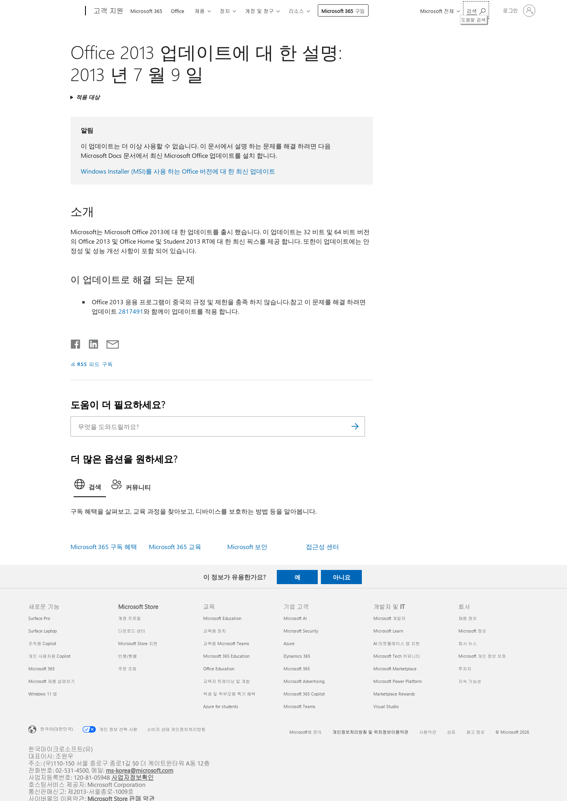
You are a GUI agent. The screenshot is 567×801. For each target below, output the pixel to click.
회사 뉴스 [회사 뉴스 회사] (467, 643)
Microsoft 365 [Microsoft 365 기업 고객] (297, 669)
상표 (451, 732)
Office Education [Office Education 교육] (218, 669)
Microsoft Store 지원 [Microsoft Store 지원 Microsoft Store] (138, 643)
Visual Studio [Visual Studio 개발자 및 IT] (385, 706)
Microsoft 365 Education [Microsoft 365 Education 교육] (226, 656)
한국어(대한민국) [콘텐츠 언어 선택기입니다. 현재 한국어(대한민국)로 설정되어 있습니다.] (56, 729)
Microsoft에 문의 (305, 732)
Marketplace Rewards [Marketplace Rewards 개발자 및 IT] (394, 694)
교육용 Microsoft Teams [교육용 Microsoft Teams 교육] (226, 643)
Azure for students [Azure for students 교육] (220, 706)
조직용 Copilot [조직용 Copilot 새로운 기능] (42, 643)
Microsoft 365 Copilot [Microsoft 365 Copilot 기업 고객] (304, 694)
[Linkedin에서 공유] (90, 342)
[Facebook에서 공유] (76, 342)
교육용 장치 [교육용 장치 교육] (214, 631)
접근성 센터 (322, 546)
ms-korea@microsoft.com (139, 770)
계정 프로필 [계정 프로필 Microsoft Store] (129, 618)
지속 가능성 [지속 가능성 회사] (469, 681)
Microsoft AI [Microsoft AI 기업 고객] (295, 618)
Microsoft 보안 (247, 546)
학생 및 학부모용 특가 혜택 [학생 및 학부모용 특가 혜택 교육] (229, 694)
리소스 (296, 10)
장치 (225, 10)
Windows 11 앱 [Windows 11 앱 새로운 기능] (42, 694)
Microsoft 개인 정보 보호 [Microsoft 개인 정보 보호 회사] (482, 656)
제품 (200, 10)
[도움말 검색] (476, 10)
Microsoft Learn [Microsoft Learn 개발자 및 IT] (388, 631)
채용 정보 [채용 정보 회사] (467, 618)
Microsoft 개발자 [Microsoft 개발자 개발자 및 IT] (389, 618)
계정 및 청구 (259, 10)
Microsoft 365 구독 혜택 (103, 546)
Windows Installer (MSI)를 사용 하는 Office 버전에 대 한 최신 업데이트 (178, 171)
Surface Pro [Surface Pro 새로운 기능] (39, 618)
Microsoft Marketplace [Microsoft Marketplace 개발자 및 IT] (395, 669)
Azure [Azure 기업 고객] (289, 643)
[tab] (90, 486)
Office (177, 10)
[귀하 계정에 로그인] (518, 10)
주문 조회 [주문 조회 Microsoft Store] (127, 669)
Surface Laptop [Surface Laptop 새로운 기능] (42, 631)
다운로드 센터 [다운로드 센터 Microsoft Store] (131, 631)
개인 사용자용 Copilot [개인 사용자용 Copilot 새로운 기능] (49, 656)
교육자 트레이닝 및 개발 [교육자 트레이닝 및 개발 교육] (226, 681)
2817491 (131, 311)
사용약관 (427, 732)
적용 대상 (88, 97)
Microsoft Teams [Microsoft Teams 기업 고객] (299, 706)
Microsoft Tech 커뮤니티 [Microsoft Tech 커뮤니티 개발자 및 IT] (396, 656)
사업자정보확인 (132, 777)
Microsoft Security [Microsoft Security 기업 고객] (301, 631)
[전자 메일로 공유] (109, 342)
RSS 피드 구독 (95, 364)
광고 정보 (475, 732)
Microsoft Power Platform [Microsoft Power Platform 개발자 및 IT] (397, 681)
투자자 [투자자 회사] (464, 669)
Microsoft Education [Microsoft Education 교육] (222, 618)
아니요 (341, 577)
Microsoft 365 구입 (343, 10)
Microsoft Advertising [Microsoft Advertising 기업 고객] (304, 681)
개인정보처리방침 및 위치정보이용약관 (370, 732)
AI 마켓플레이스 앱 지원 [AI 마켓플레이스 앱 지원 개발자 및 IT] (396, 643)
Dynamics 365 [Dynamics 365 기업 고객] (297, 656)
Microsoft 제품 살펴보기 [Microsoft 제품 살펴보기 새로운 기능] (51, 681)
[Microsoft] (55, 11)
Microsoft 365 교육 (175, 546)
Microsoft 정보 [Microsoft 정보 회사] (472, 631)
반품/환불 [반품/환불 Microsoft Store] (127, 656)
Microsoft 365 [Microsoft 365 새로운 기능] (41, 669)
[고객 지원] (107, 11)
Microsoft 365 (146, 10)
